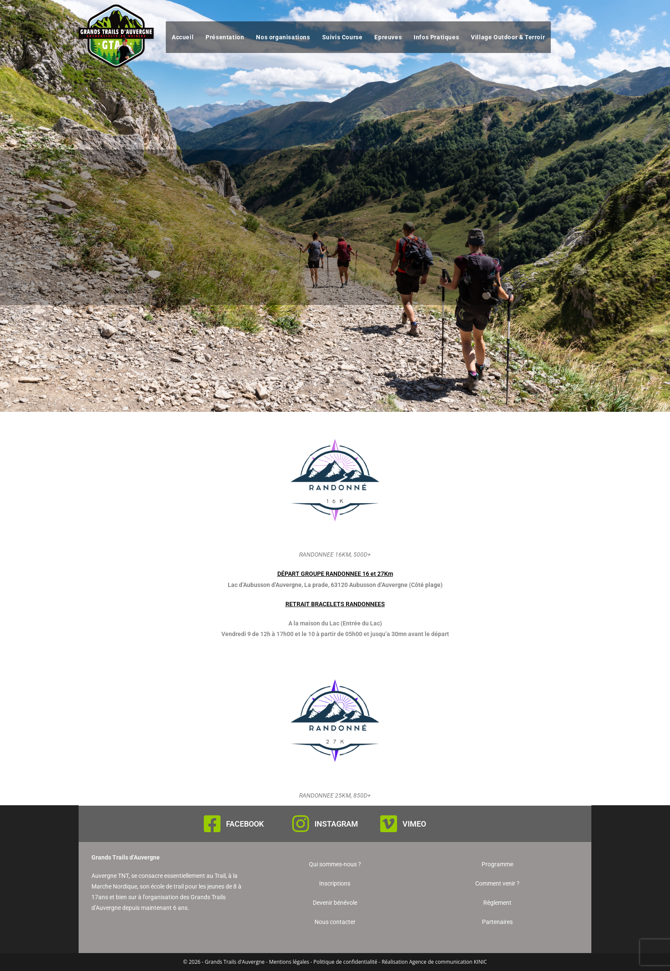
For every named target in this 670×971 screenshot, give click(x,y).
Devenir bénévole (335, 902)
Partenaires (497, 921)
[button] (335, 574)
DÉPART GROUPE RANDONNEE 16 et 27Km (335, 573)
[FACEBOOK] (212, 823)
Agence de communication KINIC (448, 961)
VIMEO (414, 823)
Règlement (497, 902)
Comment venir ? (497, 883)
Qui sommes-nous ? (335, 864)
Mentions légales (289, 961)
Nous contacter (335, 921)
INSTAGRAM (336, 823)
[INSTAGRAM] (300, 823)
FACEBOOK (245, 823)
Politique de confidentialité (345, 961)
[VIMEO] (388, 823)
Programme (497, 864)
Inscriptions (334, 883)
